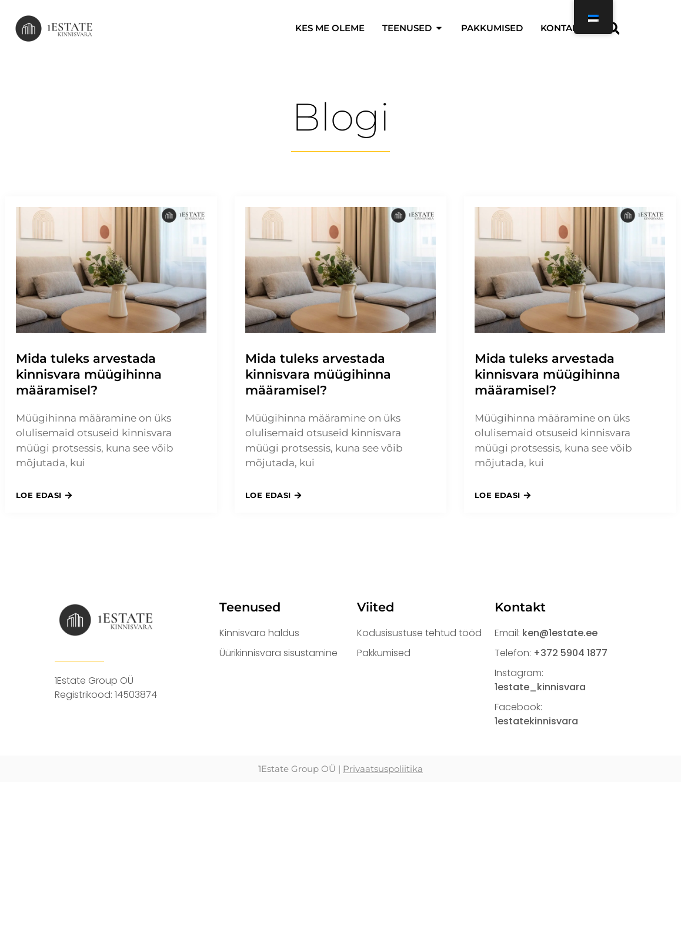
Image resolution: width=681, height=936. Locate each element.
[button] (613, 28)
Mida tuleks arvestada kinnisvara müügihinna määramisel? (89, 374)
